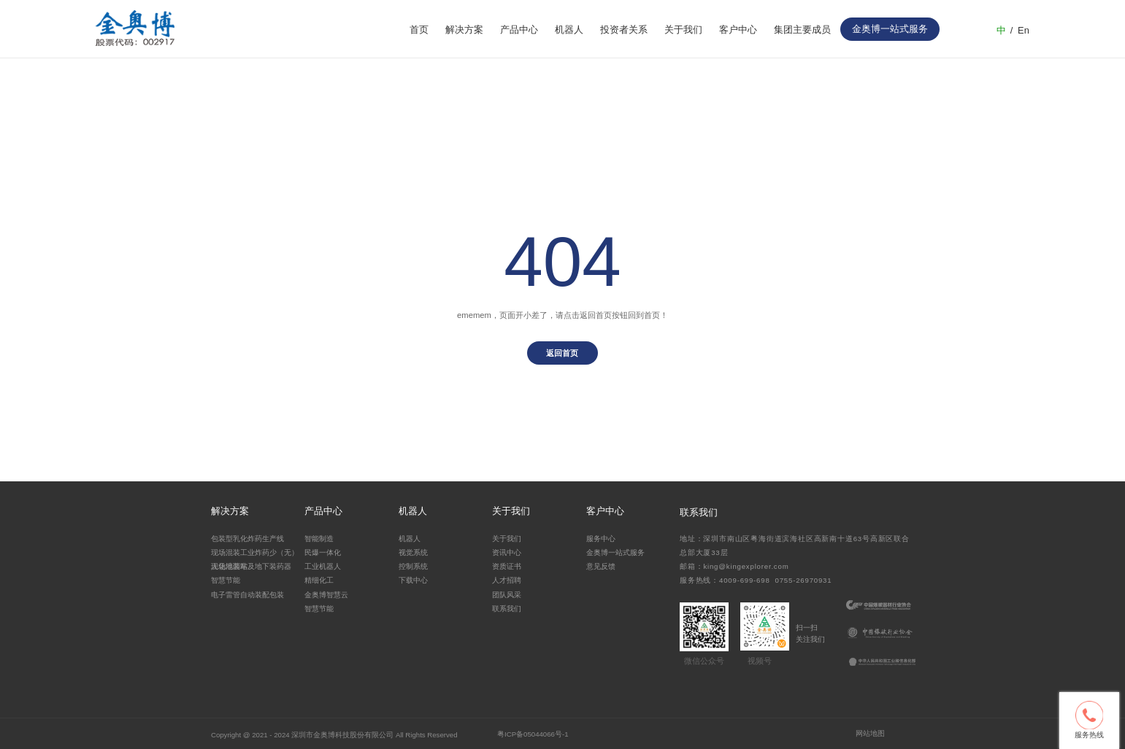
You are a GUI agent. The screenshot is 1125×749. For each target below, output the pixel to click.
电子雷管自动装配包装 (247, 595)
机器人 (569, 29)
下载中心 (413, 580)
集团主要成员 (802, 29)
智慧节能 (225, 580)
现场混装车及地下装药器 (251, 566)
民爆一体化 (322, 552)
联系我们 (506, 609)
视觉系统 (413, 552)
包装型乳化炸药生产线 (247, 539)
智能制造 (319, 539)
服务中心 (600, 539)
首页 (419, 29)
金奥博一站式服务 (615, 552)
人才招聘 (506, 580)
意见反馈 (600, 566)
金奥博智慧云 (326, 595)
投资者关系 (624, 29)
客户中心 (738, 29)
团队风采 (506, 595)
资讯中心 (506, 552)
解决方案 (464, 29)
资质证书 (506, 566)
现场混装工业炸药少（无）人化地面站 (255, 558)
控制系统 (413, 566)
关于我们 (683, 29)
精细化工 (319, 580)
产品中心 (519, 29)
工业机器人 (322, 566)
